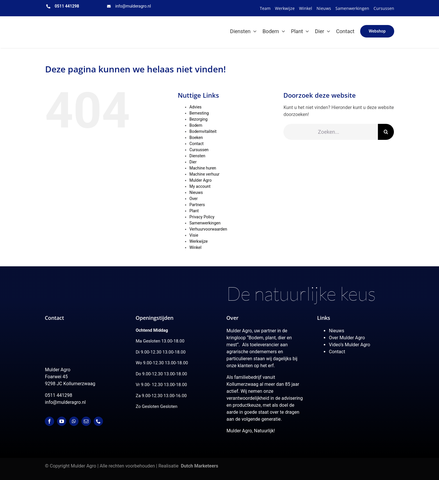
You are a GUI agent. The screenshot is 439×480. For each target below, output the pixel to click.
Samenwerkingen (205, 223)
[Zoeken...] (330, 132)
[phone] (98, 421)
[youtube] (61, 421)
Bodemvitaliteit (202, 131)
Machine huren (202, 168)
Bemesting (199, 113)
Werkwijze (198, 241)
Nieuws (196, 192)
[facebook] (49, 421)
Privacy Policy (201, 217)
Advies (195, 107)
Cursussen (199, 149)
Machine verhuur (204, 174)
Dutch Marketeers (199, 466)
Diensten (197, 156)
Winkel (195, 247)
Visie (193, 235)
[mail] (86, 421)
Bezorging (198, 119)
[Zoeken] (386, 132)
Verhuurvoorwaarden (208, 229)
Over (193, 198)
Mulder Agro (200, 180)
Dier (193, 162)
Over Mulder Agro (347, 337)
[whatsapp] (74, 421)
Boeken (196, 137)
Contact (196, 143)
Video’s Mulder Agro (349, 344)
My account (200, 186)
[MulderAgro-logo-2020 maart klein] (74, 23)
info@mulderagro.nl (133, 6)
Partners (197, 204)
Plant (194, 210)
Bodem (195, 125)
